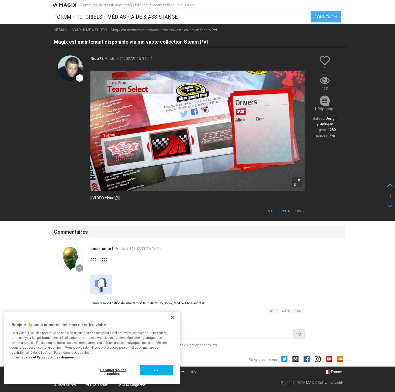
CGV (193, 372)
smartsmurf (102, 248)
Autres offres (65, 385)
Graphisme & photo (89, 30)
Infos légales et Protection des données (43, 357)
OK (156, 370)
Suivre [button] (273, 211)
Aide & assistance (154, 17)
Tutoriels (89, 17)
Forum (62, 17)
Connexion (326, 17)
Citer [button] (286, 211)
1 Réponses (325, 109)
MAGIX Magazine (132, 385)
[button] (299, 211)
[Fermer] (172, 317)
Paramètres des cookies (113, 372)
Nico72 (97, 58)
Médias (116, 17)
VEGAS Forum (97, 385)
